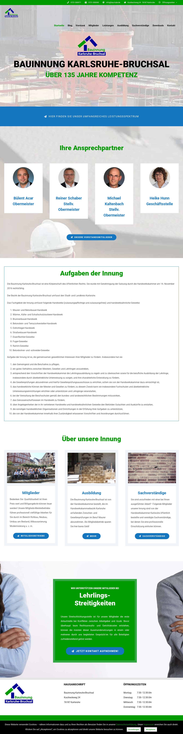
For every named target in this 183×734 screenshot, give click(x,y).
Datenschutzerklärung (126, 724)
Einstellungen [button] (133, 729)
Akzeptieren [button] (150, 729)
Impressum (149, 724)
